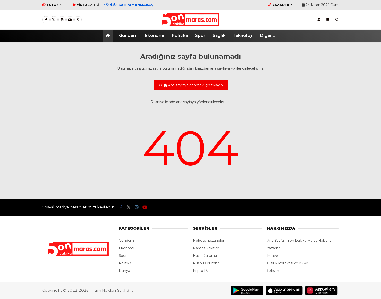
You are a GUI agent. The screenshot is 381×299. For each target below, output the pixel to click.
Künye (272, 255)
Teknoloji (242, 35)
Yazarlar (273, 248)
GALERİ (55, 5)
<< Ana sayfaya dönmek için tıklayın (190, 85)
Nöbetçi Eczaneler (208, 240)
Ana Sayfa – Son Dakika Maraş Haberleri (300, 240)
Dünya (124, 270)
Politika (180, 35)
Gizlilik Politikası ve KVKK (288, 263)
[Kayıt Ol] (318, 19)
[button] (109, 36)
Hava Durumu (205, 255)
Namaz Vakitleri (206, 248)
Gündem (128, 35)
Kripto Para (202, 270)
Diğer (266, 35)
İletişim (273, 270)
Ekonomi (154, 35)
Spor (200, 35)
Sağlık (219, 35)
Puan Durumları (206, 263)
